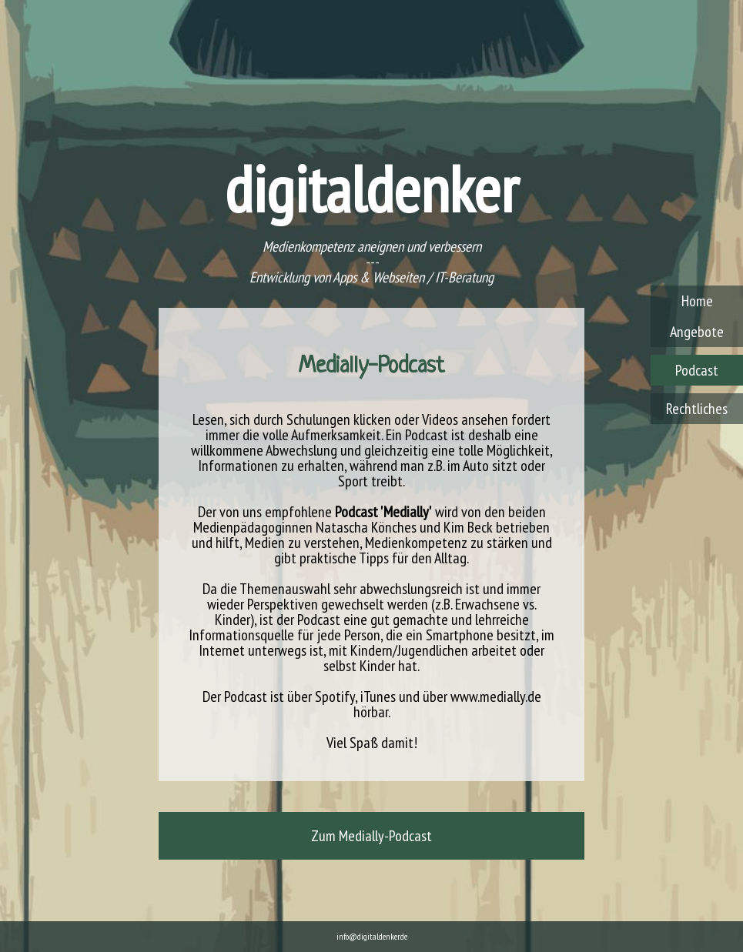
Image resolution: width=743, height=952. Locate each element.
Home (697, 301)
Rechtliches (697, 409)
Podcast (696, 370)
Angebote (697, 332)
